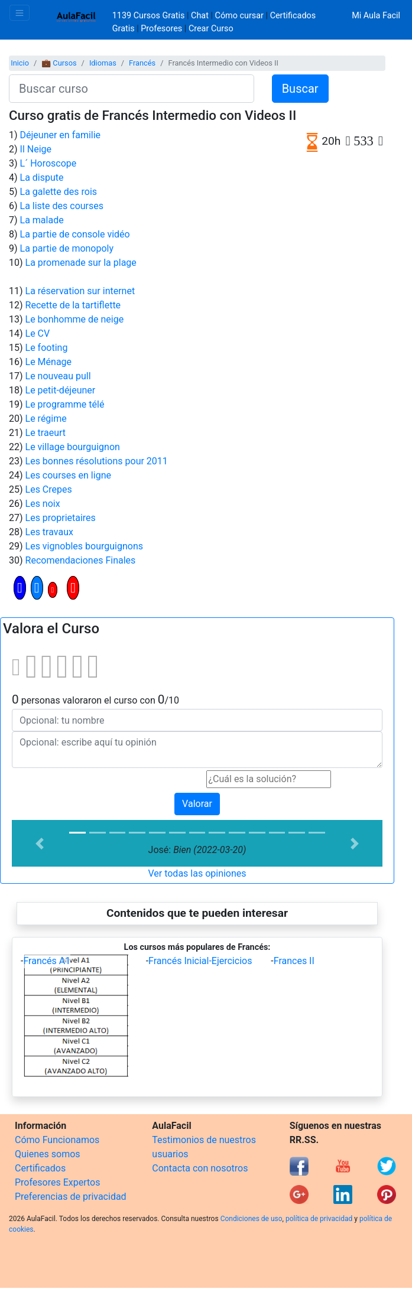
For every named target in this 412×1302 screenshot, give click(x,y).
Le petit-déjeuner (60, 390)
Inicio (20, 62)
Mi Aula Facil (376, 16)
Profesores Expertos (57, 1182)
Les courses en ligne (68, 475)
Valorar (197, 803)
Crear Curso (211, 29)
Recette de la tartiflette (73, 305)
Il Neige (35, 149)
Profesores (161, 29)
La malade (42, 220)
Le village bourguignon (72, 447)
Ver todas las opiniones (197, 873)
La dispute (42, 177)
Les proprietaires (60, 517)
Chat (200, 16)
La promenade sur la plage (81, 262)
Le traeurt (45, 432)
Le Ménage (48, 361)
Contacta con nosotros (200, 1168)
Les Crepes (48, 489)
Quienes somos (47, 1154)
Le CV (37, 333)
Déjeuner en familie (60, 135)
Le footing (46, 347)
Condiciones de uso (251, 1219)
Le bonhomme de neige (74, 319)
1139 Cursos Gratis (149, 16)
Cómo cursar (239, 16)
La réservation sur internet (80, 291)
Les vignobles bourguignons (84, 546)
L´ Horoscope (48, 163)
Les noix (42, 503)
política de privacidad (319, 1219)
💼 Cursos (58, 62)
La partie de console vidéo (75, 234)
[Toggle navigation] (19, 13)
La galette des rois (59, 191)
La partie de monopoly (67, 248)
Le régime (46, 418)
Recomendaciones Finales (80, 560)
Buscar (300, 89)
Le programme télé (65, 404)
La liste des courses (62, 205)
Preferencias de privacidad (70, 1196)
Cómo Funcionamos (57, 1139)
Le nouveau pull (58, 376)
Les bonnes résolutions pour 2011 (96, 461)
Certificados (40, 1168)
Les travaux (49, 532)
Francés (142, 62)
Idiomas (102, 62)
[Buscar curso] (131, 88)
